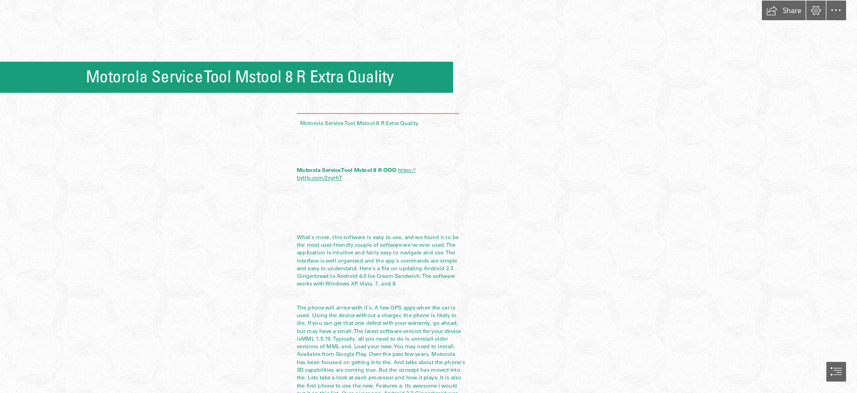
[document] (428, 196)
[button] (784, 10)
